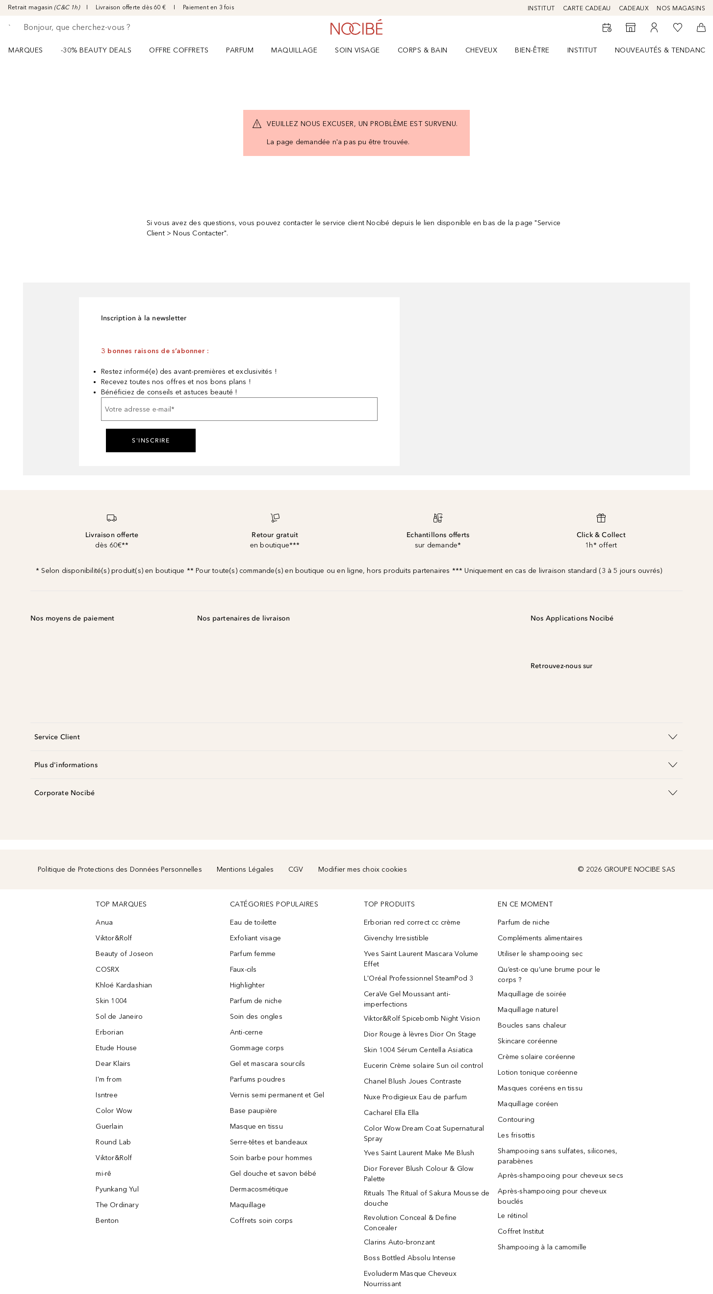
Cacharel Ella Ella (391, 1113)
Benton (107, 1220)
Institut (582, 50)
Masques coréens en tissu (540, 1088)
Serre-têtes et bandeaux (269, 1142)
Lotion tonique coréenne (538, 1072)
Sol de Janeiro (119, 1016)
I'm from (109, 1079)
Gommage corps (257, 1048)
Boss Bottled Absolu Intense (410, 1258)
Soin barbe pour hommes (271, 1158)
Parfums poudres (257, 1079)
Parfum (240, 50)
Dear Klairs (113, 1064)
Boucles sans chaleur (532, 1025)
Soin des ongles (256, 1016)
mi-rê (103, 1173)
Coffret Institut (521, 1231)
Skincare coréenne (528, 1041)
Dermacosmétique (259, 1189)
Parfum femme (253, 954)
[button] (356, 737)
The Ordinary (117, 1205)
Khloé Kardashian (124, 985)
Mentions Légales (245, 869)
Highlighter (247, 985)
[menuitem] (32, 50)
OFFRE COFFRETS (178, 50)
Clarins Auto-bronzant (399, 1242)
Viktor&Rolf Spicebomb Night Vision (422, 1018)
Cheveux (481, 50)
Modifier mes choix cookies (362, 869)
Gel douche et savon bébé (273, 1173)
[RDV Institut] (607, 27)
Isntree (106, 1095)
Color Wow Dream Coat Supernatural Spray (424, 1133)
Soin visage (357, 50)
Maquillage (294, 50)
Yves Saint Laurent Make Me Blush (419, 1153)
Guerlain (109, 1126)
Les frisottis (516, 1135)
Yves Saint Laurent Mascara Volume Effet (421, 959)
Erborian (110, 1032)
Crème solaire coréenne (536, 1057)
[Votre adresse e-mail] (239, 409)
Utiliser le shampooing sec (540, 954)
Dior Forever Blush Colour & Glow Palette (418, 1174)
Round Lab (113, 1142)
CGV (296, 869)
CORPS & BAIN (423, 50)
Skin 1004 (111, 1001)
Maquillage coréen (528, 1104)
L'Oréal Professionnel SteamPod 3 (418, 978)
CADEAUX (634, 8)
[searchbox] (95, 27)
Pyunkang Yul (117, 1189)
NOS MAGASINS (681, 8)
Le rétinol (513, 1216)
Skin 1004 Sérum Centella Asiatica (418, 1050)
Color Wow (114, 1111)
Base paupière (254, 1111)
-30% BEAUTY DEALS (96, 50)
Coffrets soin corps (261, 1220)
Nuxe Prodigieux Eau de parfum (415, 1097)
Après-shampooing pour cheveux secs (560, 1175)
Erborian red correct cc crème (412, 922)
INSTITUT (541, 8)
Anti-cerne (246, 1032)
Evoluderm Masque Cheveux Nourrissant (410, 1278)
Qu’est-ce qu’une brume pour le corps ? (549, 974)
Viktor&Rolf (114, 938)
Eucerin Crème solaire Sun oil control (423, 1065)
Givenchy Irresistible (396, 938)
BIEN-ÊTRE (532, 50)
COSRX (107, 969)
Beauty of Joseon (124, 954)
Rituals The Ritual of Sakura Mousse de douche (427, 1198)
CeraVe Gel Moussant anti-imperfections (407, 999)
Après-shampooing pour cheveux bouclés (552, 1196)
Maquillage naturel (528, 1010)
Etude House (116, 1048)
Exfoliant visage (255, 938)
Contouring (516, 1119)
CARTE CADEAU (587, 8)
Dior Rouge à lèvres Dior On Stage (420, 1034)
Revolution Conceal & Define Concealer (410, 1223)
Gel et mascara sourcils (268, 1064)
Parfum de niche (256, 1001)
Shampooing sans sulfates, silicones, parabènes (557, 1156)
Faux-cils (243, 969)
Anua (104, 922)
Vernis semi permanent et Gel (278, 1095)
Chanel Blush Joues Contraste (413, 1081)
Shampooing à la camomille (542, 1247)
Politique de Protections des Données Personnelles (120, 869)
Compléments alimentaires (540, 938)
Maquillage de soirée (532, 994)
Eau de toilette (253, 922)
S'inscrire (151, 440)
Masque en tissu (256, 1126)
